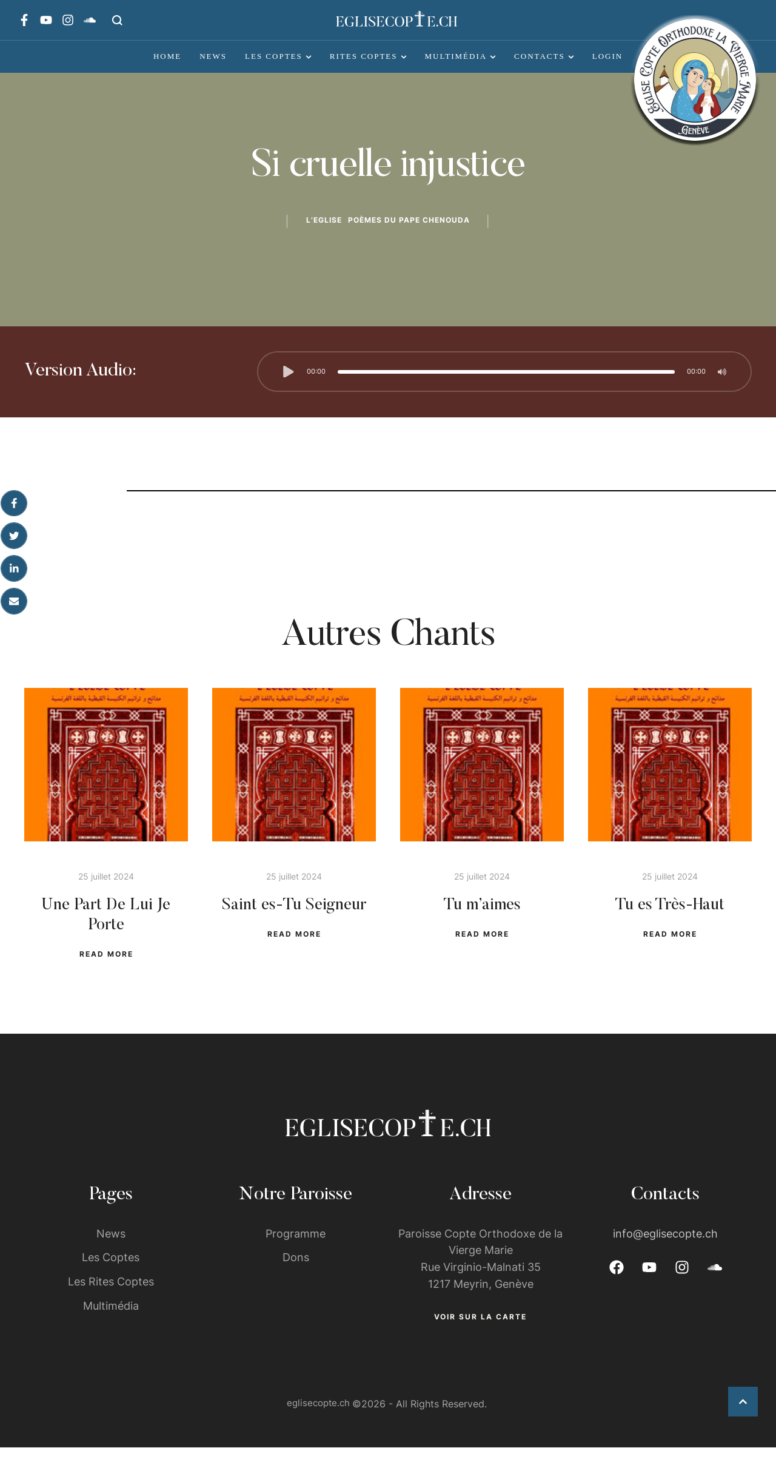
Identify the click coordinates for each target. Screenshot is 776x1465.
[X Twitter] (14, 543)
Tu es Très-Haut (670, 917)
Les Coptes (110, 1274)
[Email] (14, 611)
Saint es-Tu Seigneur (294, 917)
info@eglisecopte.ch (665, 1250)
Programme (296, 1250)
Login (607, 56)
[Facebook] (14, 510)
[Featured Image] (106, 784)
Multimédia (111, 1322)
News (110, 1250)
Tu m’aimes (482, 917)
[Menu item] (167, 56)
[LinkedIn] (14, 577)
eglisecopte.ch (318, 1421)
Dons (296, 1274)
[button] (117, 20)
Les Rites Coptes (111, 1298)
